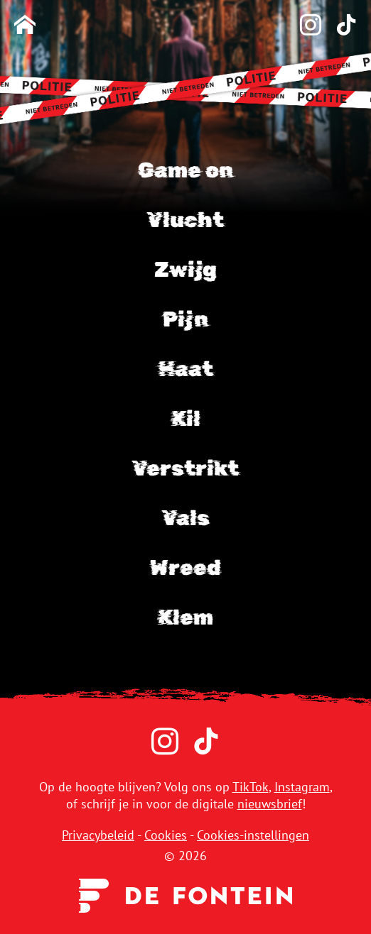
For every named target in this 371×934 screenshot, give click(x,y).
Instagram (302, 787)
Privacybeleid (98, 835)
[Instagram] (303, 26)
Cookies (165, 835)
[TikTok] (339, 26)
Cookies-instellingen (253, 835)
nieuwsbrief (269, 804)
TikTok (250, 787)
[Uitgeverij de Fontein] (185, 894)
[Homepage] (25, 26)
